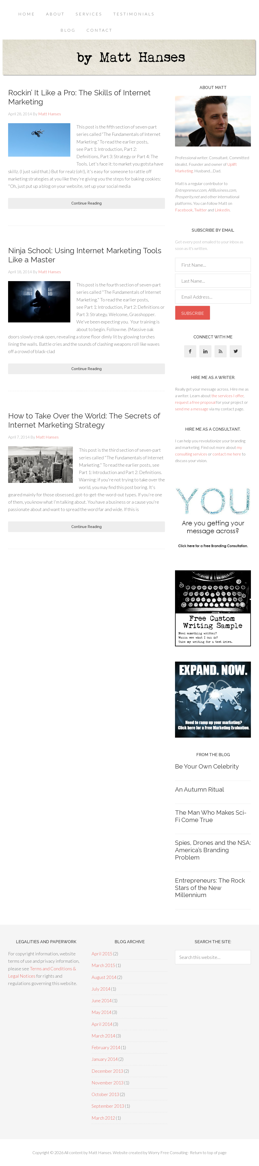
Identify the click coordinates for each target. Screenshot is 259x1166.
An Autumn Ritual (199, 789)
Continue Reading (86, 203)
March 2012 (103, 1118)
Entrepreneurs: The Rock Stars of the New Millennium (210, 888)
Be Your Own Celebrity (207, 766)
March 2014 (103, 1036)
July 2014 (101, 989)
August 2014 (104, 977)
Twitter (200, 209)
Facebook (184, 209)
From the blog (213, 754)
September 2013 (108, 1106)
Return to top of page (208, 1152)
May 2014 (101, 1012)
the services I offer (227, 395)
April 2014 (102, 1024)
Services (89, 13)
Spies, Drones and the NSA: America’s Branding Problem (213, 850)
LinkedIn (222, 209)
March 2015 (103, 965)
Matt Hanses (100, 1152)
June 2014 (102, 1000)
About (55, 13)
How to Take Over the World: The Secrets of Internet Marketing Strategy (84, 420)
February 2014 (106, 1047)
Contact (100, 30)
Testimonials (134, 13)
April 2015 (102, 953)
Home (26, 13)
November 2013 (107, 1082)
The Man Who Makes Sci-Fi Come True (211, 816)
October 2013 (105, 1094)
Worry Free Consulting (167, 1152)
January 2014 (105, 1059)
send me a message (191, 408)
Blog (68, 30)
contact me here (226, 453)
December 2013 (107, 1071)
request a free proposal (195, 402)
